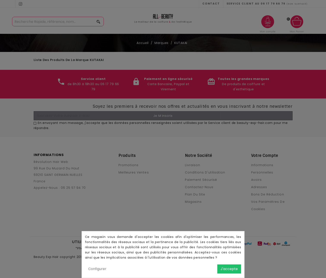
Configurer (97, 268)
